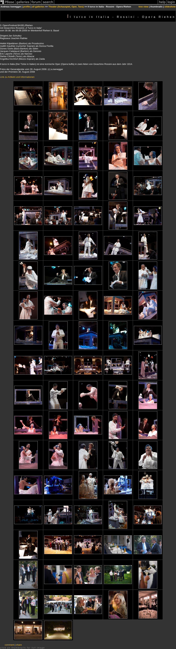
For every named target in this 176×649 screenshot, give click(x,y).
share (19, 644)
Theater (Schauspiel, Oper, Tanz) (66, 6)
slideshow (169, 6)
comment (9, 644)
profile (26, 6)
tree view (143, 6)
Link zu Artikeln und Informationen (17, 77)
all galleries (38, 6)
